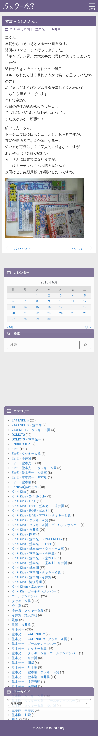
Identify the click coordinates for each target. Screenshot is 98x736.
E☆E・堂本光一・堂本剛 (29, 634)
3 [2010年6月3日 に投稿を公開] (61, 326)
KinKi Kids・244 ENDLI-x (29, 653)
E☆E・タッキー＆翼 (26, 610)
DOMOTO (18, 591)
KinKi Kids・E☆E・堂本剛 (30, 667)
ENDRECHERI (21, 601)
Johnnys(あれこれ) (25, 644)
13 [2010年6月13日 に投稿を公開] (13, 338)
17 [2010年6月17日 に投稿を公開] (60, 338)
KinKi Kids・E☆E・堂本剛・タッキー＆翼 (41, 672)
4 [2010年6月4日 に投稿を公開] (73, 326)
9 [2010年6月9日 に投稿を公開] (49, 332)
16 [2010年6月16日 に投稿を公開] (49, 338)
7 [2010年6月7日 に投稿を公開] (25, 332)
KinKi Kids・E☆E (24, 658)
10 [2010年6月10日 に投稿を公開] (60, 332)
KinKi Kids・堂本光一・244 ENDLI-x (37, 696)
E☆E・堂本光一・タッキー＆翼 (34, 625)
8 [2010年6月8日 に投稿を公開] (37, 332)
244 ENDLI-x (20, 577)
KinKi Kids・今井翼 (25, 686)
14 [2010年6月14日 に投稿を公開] (25, 338)
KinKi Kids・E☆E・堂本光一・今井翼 (38, 663)
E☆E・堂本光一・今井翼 (29, 629)
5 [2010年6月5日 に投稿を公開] (85, 326)
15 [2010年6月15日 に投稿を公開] (37, 338)
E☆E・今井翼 (21, 615)
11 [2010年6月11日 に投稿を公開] (72, 332)
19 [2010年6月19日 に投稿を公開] (84, 338)
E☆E (15, 606)
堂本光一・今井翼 (48, 29)
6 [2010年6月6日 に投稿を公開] (13, 332)
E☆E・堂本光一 (23, 620)
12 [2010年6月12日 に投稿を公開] (84, 332)
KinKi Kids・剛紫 (24, 691)
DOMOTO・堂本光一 (26, 596)
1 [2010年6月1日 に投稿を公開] (37, 326)
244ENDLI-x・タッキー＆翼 (31, 587)
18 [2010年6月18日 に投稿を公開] (72, 338)
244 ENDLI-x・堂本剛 (27, 582)
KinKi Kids (19, 648)
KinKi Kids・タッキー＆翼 (30, 677)
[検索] (85, 356)
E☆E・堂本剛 (21, 639)
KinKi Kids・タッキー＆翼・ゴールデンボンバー (46, 682)
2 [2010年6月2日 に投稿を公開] (49, 326)
